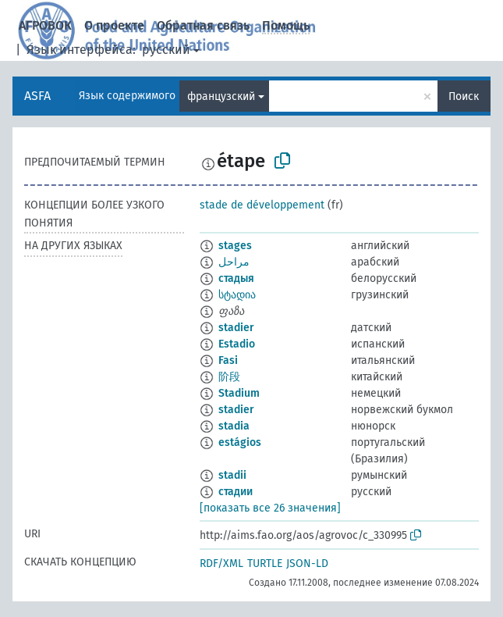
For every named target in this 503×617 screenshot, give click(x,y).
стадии (235, 491)
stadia (234, 426)
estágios (239, 442)
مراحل (234, 262)
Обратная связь (203, 25)
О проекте (114, 25)
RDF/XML (221, 563)
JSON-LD (307, 563)
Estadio (236, 344)
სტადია (237, 294)
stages (235, 245)
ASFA (37, 95)
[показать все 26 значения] (270, 508)
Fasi (228, 360)
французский (221, 96)
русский (166, 49)
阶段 (229, 376)
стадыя (236, 278)
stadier (236, 327)
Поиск (463, 96)
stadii (232, 475)
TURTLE (264, 563)
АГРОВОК (45, 25)
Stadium (239, 393)
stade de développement (262, 205)
